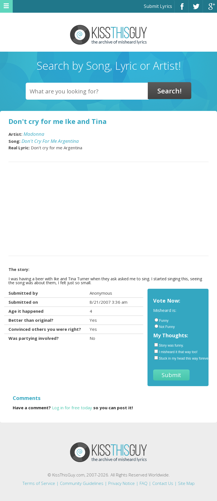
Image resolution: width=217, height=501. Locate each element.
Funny (161, 320)
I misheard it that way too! (176, 351)
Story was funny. (169, 345)
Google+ (210, 9)
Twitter (196, 9)
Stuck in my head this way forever (178, 358)
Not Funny (165, 326)
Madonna (33, 134)
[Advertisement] (108, 208)
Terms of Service (39, 483)
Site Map (186, 483)
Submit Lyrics (158, 6)
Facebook (181, 9)
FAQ (143, 483)
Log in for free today (72, 407)
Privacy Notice (121, 483)
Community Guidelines (81, 483)
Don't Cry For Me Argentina (50, 141)
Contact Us (162, 483)
